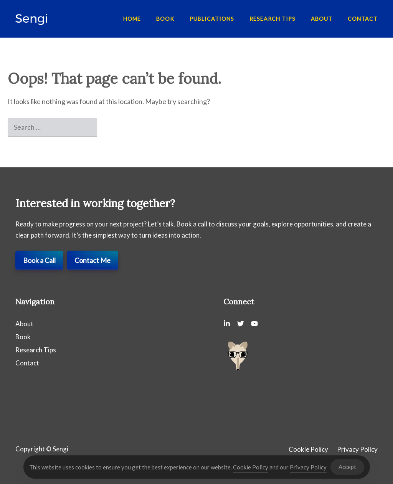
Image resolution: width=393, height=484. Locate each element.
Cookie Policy (308, 449)
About (321, 18)
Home (132, 18)
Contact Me (92, 260)
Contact (363, 18)
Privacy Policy (357, 449)
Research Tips (272, 18)
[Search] (109, 127)
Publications (212, 18)
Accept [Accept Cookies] (347, 468)
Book (165, 18)
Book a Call (39, 260)
